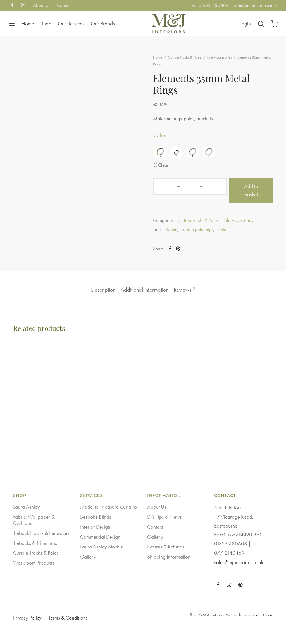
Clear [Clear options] (170, 168)
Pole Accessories (226, 60)
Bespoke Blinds (95, 508)
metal (229, 224)
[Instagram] (23, 5)
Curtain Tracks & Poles (191, 60)
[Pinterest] (185, 244)
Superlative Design (258, 606)
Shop (45, 23)
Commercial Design (100, 528)
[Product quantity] (174, 189)
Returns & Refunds (165, 538)
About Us (41, 5)
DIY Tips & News (164, 508)
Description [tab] (97, 280)
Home (28, 23)
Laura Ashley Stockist (101, 538)
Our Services (71, 23)
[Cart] (274, 23)
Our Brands (103, 23)
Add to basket (232, 189)
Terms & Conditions (68, 609)
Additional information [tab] (145, 280)
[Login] (245, 23)
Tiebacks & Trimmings (35, 534)
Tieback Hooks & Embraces (41, 524)
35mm (178, 224)
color (166, 138)
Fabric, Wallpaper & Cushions (34, 511)
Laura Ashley (26, 498)
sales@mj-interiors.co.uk (255, 5)
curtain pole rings (204, 224)
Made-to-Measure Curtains (108, 498)
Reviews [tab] (190, 280)
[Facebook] (12, 5)
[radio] (167, 155)
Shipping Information (168, 548)
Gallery (88, 548)
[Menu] (11, 24)
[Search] (261, 23)
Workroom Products (33, 554)
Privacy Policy (27, 609)
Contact (64, 5)
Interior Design (95, 518)
